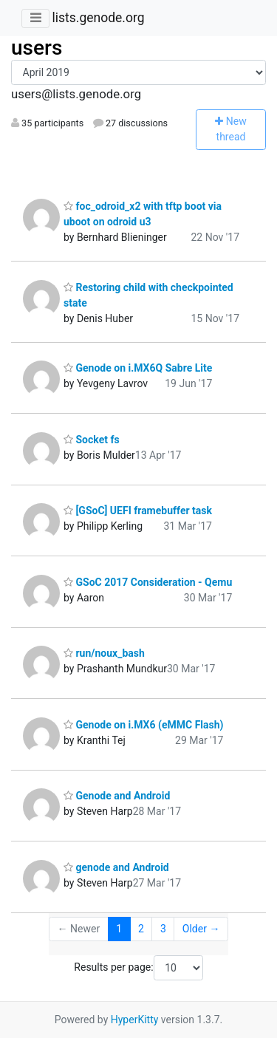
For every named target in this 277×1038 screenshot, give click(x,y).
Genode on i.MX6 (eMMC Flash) (143, 725)
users (36, 47)
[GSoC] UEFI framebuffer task (138, 510)
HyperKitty (135, 1019)
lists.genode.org (98, 17)
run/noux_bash (104, 653)
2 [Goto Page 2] (141, 929)
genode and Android (116, 867)
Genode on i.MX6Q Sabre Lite (138, 368)
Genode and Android (117, 796)
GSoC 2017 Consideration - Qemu (148, 582)
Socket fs (92, 439)
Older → (201, 929)
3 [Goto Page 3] (163, 929)
